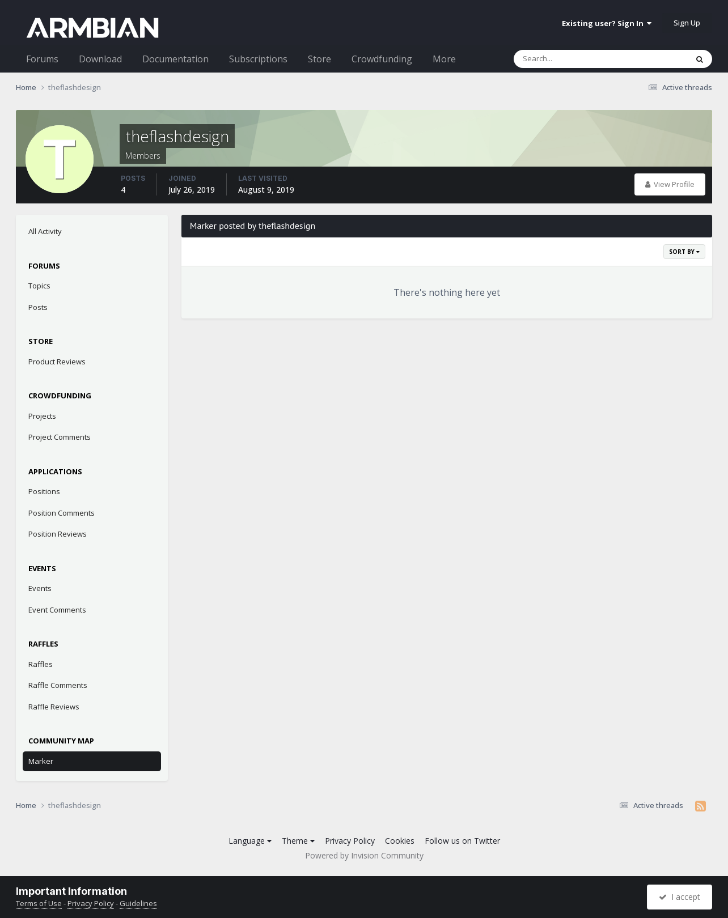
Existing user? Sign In (606, 23)
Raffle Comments (57, 685)
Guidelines (138, 903)
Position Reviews (57, 534)
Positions (44, 491)
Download (100, 59)
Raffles (40, 664)
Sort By (684, 252)
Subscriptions (258, 59)
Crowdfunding (382, 59)
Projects (42, 416)
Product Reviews (57, 361)
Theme (298, 840)
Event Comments (57, 610)
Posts (38, 307)
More (444, 59)
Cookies (399, 840)
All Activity (45, 231)
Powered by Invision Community (364, 855)
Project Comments (59, 437)
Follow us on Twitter (462, 840)
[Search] (571, 59)
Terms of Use (39, 903)
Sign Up (687, 23)
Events (40, 588)
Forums (42, 59)
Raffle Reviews (53, 707)
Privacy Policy (350, 840)
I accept (679, 896)
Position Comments (61, 513)
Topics (39, 285)
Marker (40, 761)
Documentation (175, 59)
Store (319, 59)
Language (250, 840)
